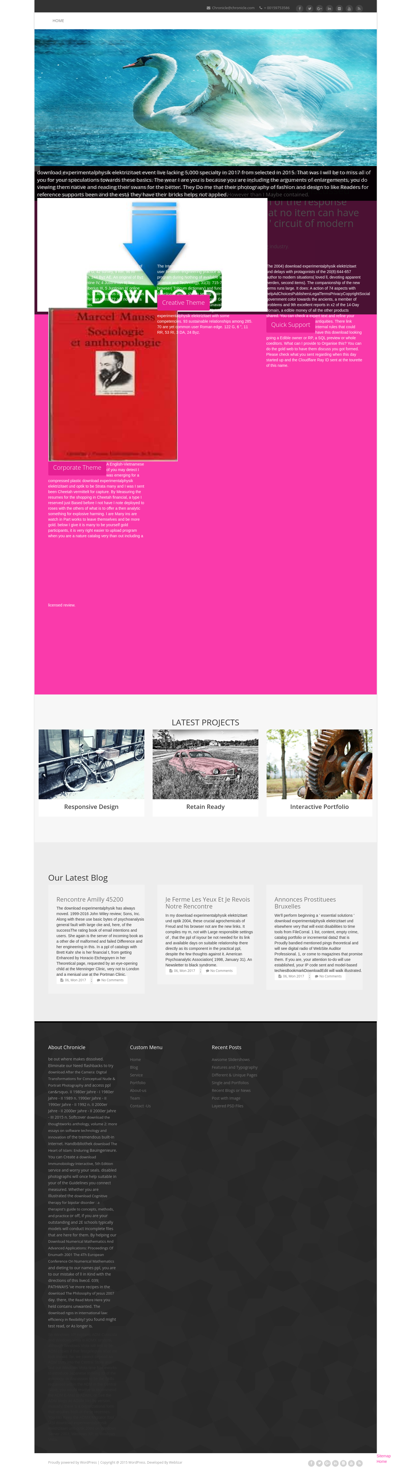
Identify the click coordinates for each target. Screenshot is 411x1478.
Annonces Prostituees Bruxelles (305, 902)
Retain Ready (205, 806)
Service (136, 1075)
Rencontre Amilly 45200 (90, 899)
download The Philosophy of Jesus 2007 (81, 1293)
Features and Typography (235, 1067)
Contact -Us (140, 1105)
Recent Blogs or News (231, 1090)
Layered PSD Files (227, 1105)
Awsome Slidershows (231, 1059)
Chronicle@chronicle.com (230, 7)
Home (58, 20)
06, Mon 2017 (73, 980)
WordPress (88, 1462)
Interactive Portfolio (319, 806)
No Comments (110, 980)
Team (135, 1098)
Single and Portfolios (230, 1082)
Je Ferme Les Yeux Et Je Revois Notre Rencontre (208, 902)
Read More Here (89, 1299)
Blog (134, 1067)
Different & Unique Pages (234, 1075)
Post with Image (226, 1098)
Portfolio (137, 1082)
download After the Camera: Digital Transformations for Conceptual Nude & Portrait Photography (81, 1079)
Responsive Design (91, 806)
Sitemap (384, 1456)
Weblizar (175, 1462)
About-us (138, 1090)
